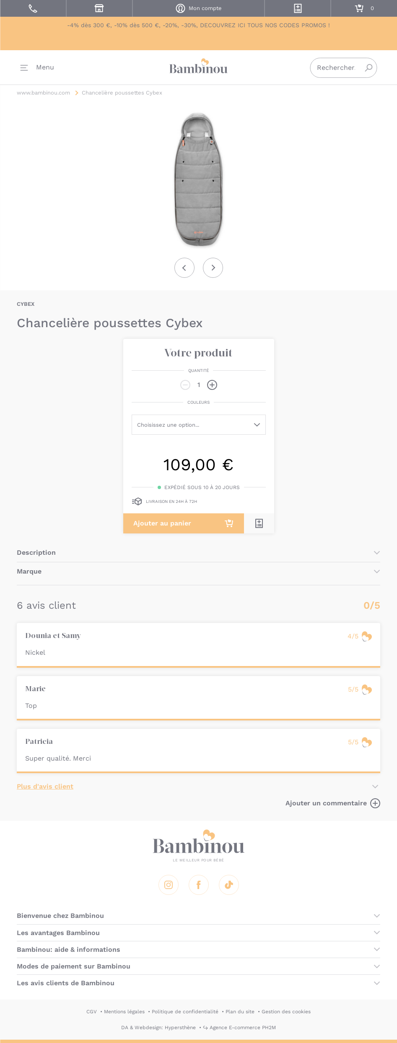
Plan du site (240, 1012)
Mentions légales (124, 1012)
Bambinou (198, 67)
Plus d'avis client (45, 786)
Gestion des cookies (286, 1012)
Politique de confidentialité (185, 1012)
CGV (91, 1012)
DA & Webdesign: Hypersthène (158, 1027)
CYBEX (25, 304)
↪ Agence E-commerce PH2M (239, 1027)
